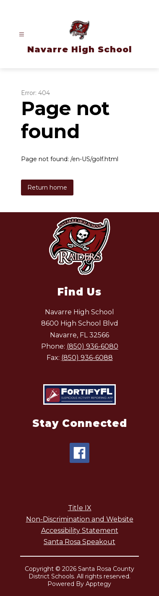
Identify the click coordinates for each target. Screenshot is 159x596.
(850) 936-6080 (92, 346)
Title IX (79, 508)
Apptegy (98, 584)
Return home (47, 187)
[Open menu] (21, 34)
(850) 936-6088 (87, 358)
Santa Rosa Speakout (79, 542)
